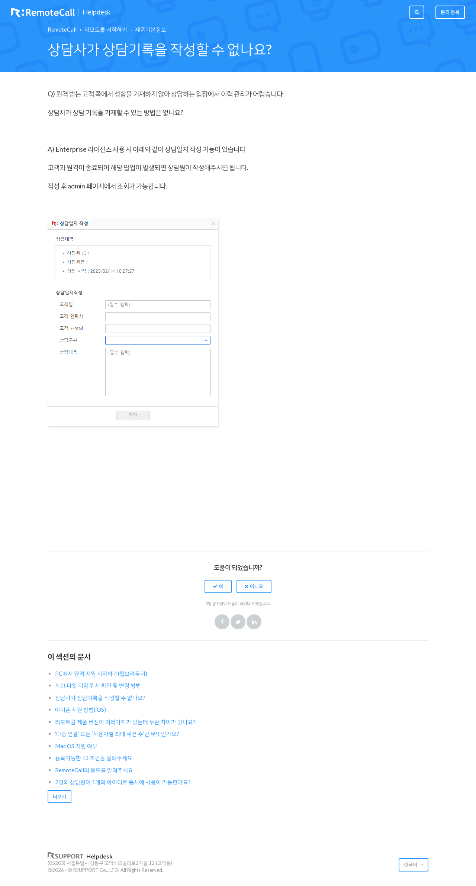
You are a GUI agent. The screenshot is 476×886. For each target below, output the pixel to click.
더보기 (59, 796)
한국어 (411, 864)
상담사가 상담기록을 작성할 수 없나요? (100, 697)
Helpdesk (96, 12)
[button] (218, 586)
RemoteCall (62, 29)
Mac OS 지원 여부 (76, 746)
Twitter (238, 621)
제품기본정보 (150, 29)
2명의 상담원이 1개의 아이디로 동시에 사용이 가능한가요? (123, 782)
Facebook (222, 621)
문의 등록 (450, 12)
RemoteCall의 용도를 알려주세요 (94, 770)
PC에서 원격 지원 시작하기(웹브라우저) (101, 673)
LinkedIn (254, 621)
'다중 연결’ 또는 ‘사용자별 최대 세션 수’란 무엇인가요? (117, 733)
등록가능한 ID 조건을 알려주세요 (93, 757)
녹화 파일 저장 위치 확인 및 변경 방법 (98, 685)
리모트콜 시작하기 (105, 29)
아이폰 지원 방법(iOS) (80, 709)
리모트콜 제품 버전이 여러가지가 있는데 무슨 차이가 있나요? (125, 721)
